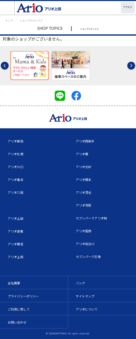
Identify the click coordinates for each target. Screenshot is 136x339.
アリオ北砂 (84, 166)
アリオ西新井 (85, 141)
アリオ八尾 (15, 192)
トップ (9, 20)
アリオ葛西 (84, 231)
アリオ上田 (15, 218)
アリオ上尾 (15, 257)
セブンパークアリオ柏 (91, 218)
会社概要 (14, 283)
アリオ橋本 (84, 179)
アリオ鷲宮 (15, 244)
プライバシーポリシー (23, 296)
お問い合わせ (17, 322)
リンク (80, 283)
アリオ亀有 (15, 179)
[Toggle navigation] (7, 8)
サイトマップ (85, 296)
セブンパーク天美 (88, 256)
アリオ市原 (84, 205)
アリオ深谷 (84, 192)
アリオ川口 (15, 166)
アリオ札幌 (15, 154)
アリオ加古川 (85, 243)
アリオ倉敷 (15, 231)
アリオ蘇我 (15, 141)
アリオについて (87, 309)
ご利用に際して (19, 309)
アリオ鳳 (82, 154)
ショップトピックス (31, 20)
